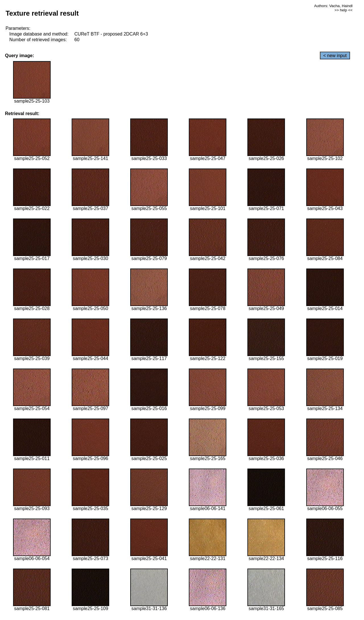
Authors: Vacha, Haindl (333, 6)
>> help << (343, 10)
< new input (335, 55)
